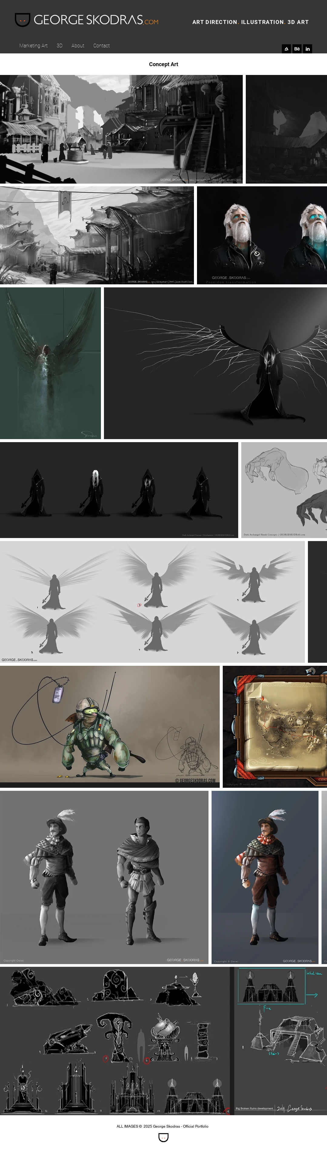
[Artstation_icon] (286, 48)
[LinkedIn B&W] (307, 48)
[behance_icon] (297, 48)
